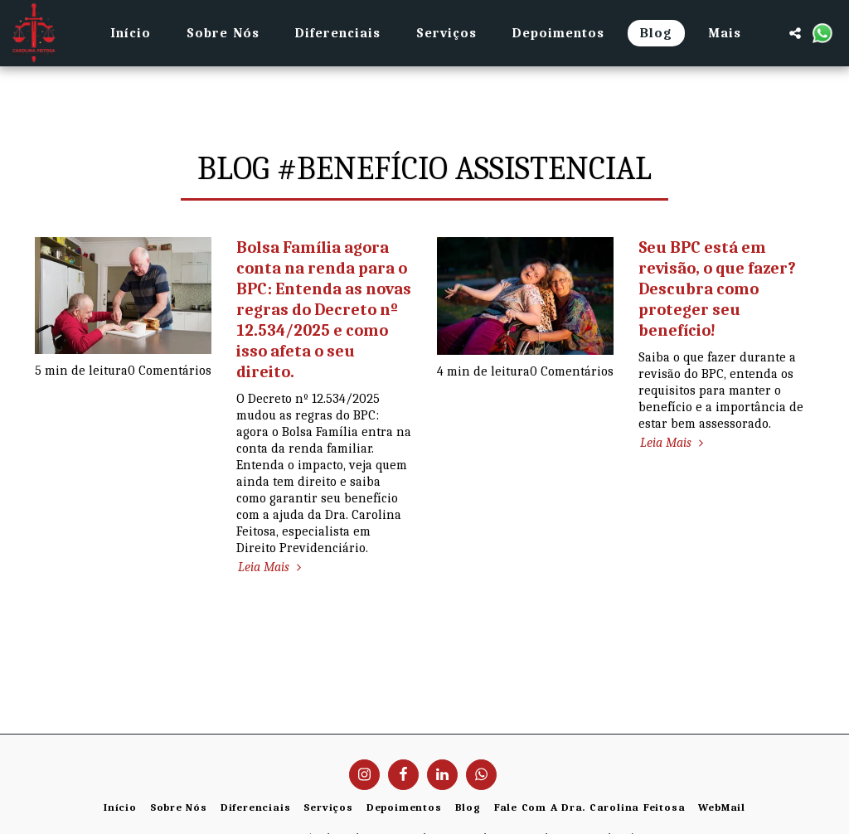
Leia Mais (272, 567)
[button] (795, 33)
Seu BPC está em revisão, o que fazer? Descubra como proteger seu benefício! (717, 289)
